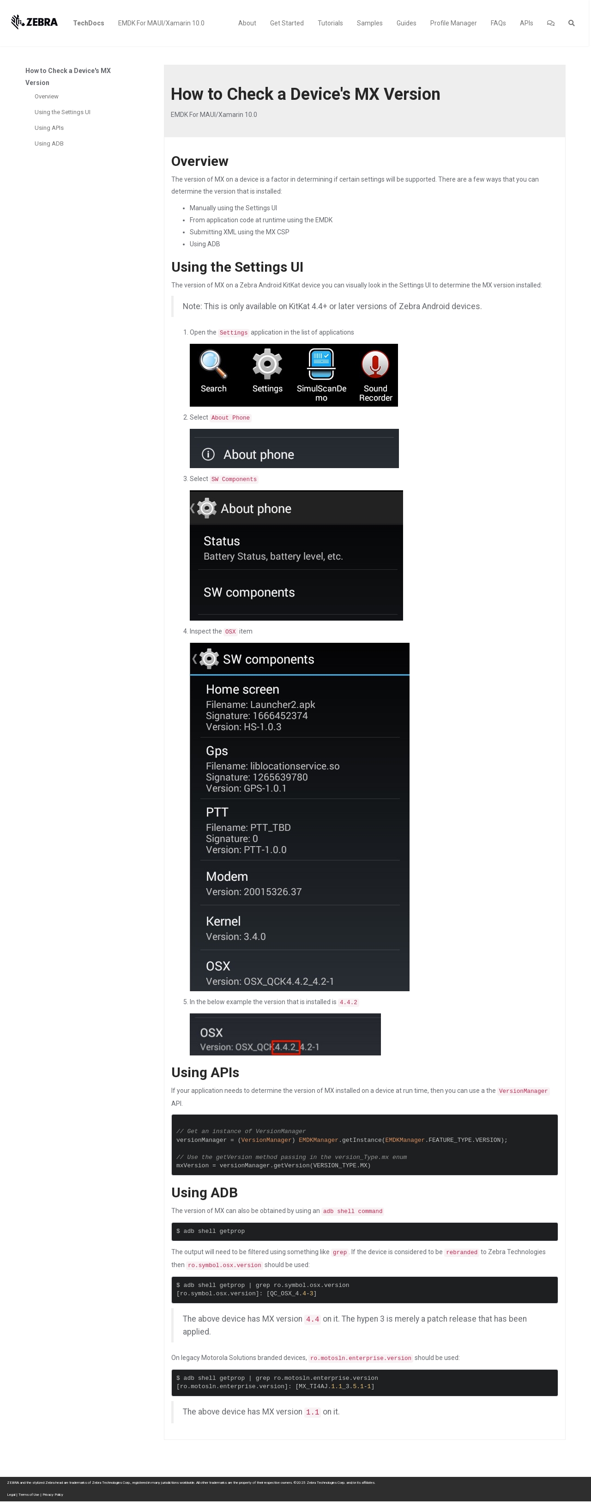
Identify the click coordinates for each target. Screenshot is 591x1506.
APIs (526, 23)
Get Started (287, 23)
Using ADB (49, 143)
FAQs (498, 23)
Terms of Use (28, 1495)
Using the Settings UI (62, 112)
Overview (47, 96)
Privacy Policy (52, 1495)
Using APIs (49, 127)
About (247, 23)
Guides (406, 23)
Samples (370, 23)
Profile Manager (453, 23)
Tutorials (330, 23)
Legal (11, 1495)
